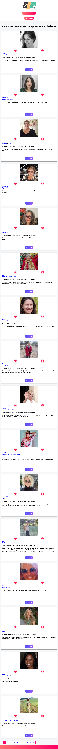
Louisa (4, 408)
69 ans (12, 409)
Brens (3, 587)
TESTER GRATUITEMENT (29, 13)
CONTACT (54, 747)
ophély (4, 674)
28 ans (11, 676)
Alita (3, 541)
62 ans (12, 543)
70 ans (14, 276)
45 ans (9, 232)
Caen (3, 498)
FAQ (36, 747)
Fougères (4, 143)
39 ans (9, 631)
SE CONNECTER (29, 18)
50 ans (8, 55)
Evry (3, 365)
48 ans (16, 720)
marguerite (5, 142)
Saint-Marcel (5, 543)
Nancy (3, 55)
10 (34, 742)
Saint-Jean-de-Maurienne (9, 454)
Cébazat (4, 232)
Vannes (4, 321)
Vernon (4, 631)
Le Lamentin (5, 676)
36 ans (9, 321)
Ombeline (4, 364)
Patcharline (5, 97)
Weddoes (4, 53)
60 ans (11, 99)
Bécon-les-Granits (7, 276)
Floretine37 (5, 231)
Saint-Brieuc (5, 99)
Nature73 (4, 452)
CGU (40, 747)
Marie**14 (5, 497)
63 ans (10, 143)
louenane (4, 630)
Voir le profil (29, 70)
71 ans (7, 365)
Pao (3, 585)
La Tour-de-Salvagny (7, 720)
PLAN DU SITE (46, 747)
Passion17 (5, 186)
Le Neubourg (5, 409)
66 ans (8, 587)
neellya (4, 319)
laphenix (4, 719)
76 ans (8, 188)
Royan (3, 188)
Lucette (4, 275)
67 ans (7, 498)
